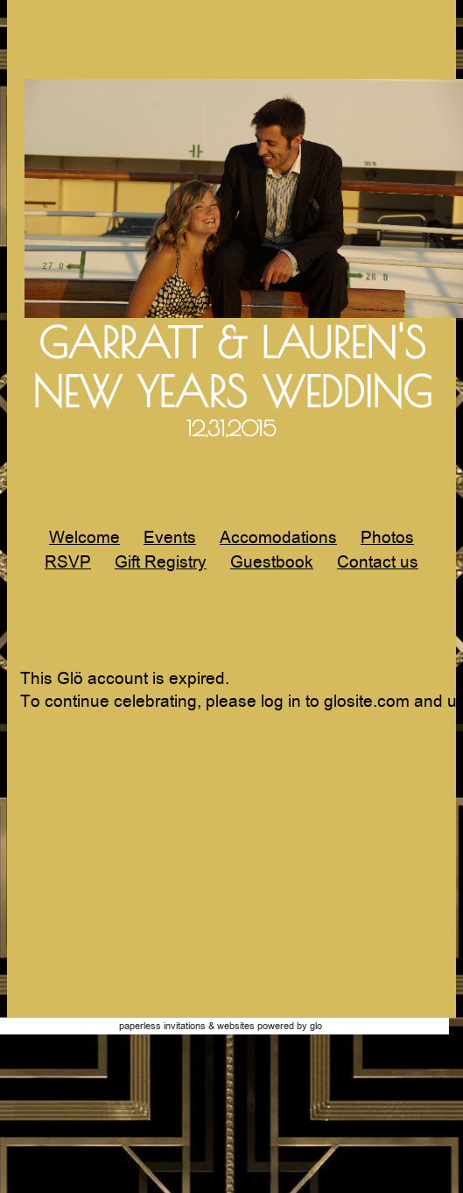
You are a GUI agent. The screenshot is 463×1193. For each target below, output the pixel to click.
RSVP (68, 562)
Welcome (84, 537)
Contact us (377, 562)
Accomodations (278, 537)
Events (170, 537)
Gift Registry (161, 562)
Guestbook (271, 562)
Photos (387, 537)
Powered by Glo (289, 1026)
